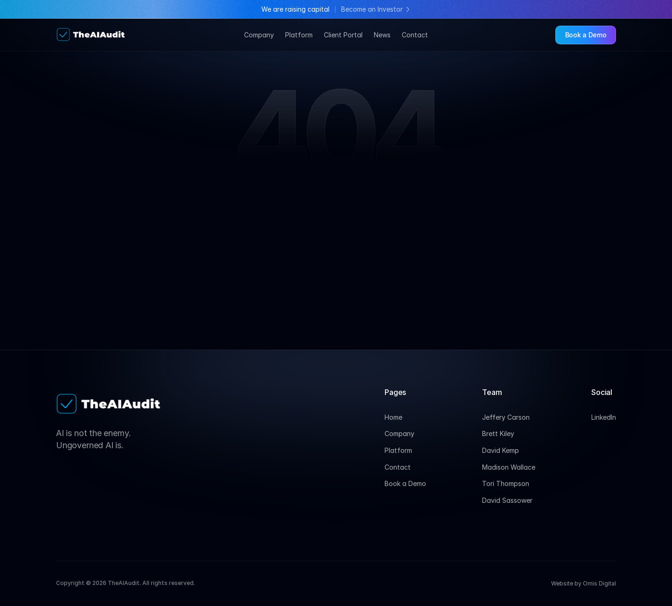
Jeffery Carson (506, 417)
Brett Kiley (498, 433)
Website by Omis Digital (583, 583)
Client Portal (343, 35)
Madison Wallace (508, 467)
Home (393, 417)
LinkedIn (603, 417)
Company (259, 35)
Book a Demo (405, 483)
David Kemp (500, 450)
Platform (299, 35)
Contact (415, 35)
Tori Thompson (505, 483)
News (382, 35)
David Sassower (507, 500)
